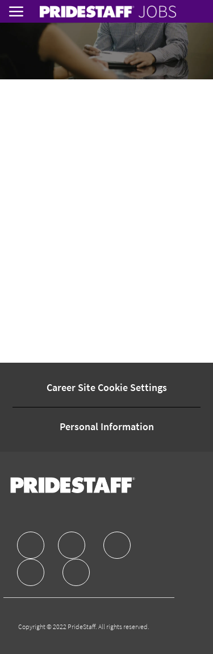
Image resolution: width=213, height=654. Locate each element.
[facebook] (30, 545)
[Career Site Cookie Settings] (106, 387)
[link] (108, 11)
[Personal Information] (106, 426)
